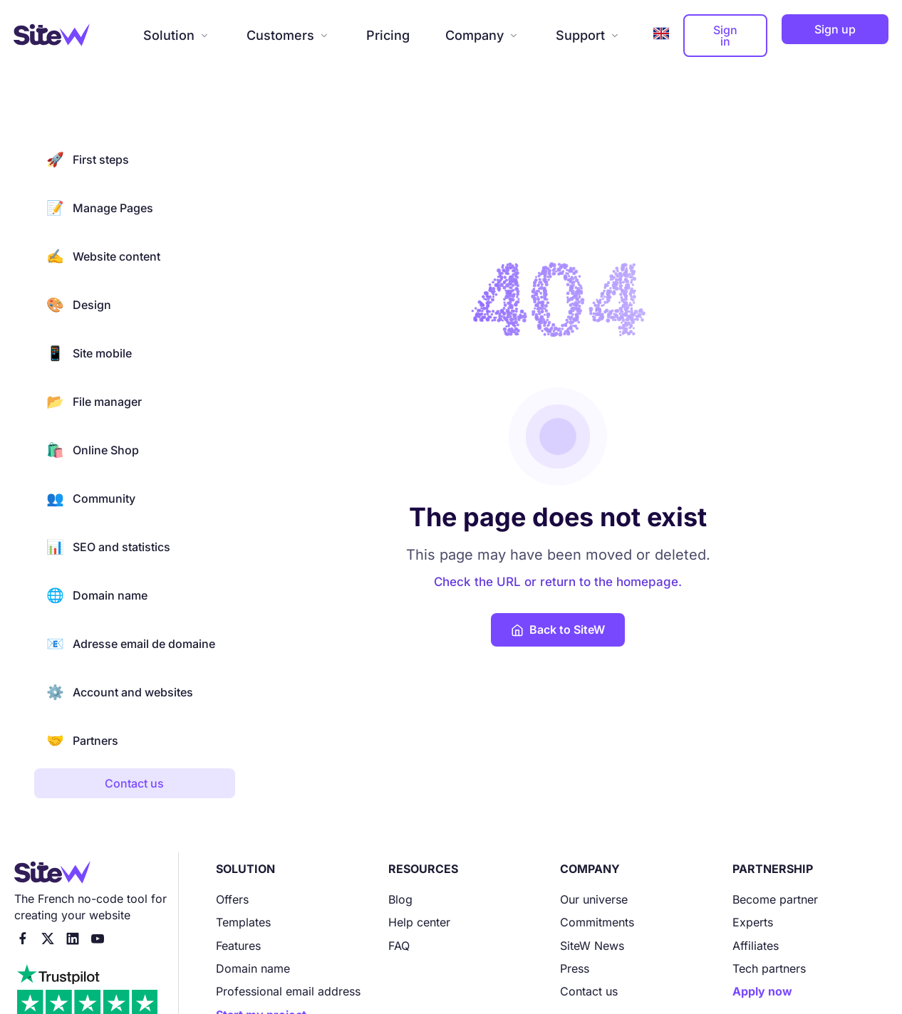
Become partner (775, 899)
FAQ (399, 946)
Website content (103, 256)
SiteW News (592, 946)
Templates (243, 922)
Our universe (594, 899)
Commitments (597, 922)
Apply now (762, 991)
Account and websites (119, 692)
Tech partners (769, 968)
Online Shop (92, 450)
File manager (94, 402)
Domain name (96, 595)
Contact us (589, 991)
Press (574, 968)
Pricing (388, 35)
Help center (419, 922)
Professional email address (288, 991)
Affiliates (755, 946)
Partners (82, 741)
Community (90, 498)
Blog (400, 899)
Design (78, 305)
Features (238, 946)
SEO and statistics (108, 547)
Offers (232, 899)
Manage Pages (99, 208)
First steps (87, 159)
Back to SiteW (558, 629)
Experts (752, 922)
